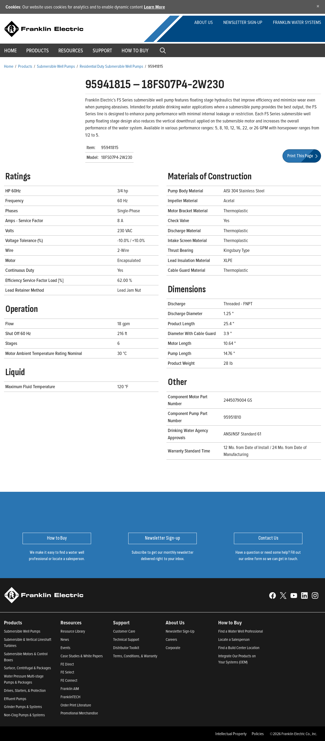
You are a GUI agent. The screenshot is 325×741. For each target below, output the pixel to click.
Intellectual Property (231, 733)
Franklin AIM (70, 688)
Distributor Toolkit (126, 647)
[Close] (318, 6)
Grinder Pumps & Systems (23, 706)
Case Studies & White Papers (82, 656)
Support (102, 50)
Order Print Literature (76, 705)
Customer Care (124, 631)
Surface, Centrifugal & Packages (27, 668)
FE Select (67, 672)
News (65, 639)
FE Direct (67, 664)
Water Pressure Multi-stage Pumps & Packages (24, 679)
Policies (258, 733)
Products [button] (37, 50)
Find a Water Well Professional (240, 631)
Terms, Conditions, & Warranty (135, 656)
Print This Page (303, 156)
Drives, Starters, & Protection (25, 690)
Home (8, 66)
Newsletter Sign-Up (180, 631)
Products (25, 66)
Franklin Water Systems (297, 22)
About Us (203, 22)
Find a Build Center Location (238, 647)
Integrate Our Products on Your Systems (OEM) (237, 659)
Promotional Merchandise (79, 713)
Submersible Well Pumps (56, 66)
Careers (171, 639)
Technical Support (126, 639)
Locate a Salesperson (234, 639)
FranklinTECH (70, 697)
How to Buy (135, 50)
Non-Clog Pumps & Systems (24, 715)
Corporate (173, 647)
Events (65, 647)
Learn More (154, 6)
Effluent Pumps (15, 698)
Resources (70, 50)
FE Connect (69, 680)
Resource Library (73, 631)
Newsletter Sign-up (242, 22)
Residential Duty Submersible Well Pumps (111, 66)
